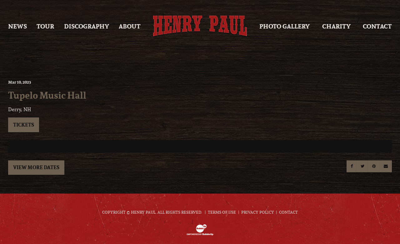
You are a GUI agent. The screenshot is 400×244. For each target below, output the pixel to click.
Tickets (23, 124)
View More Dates (36, 167)
